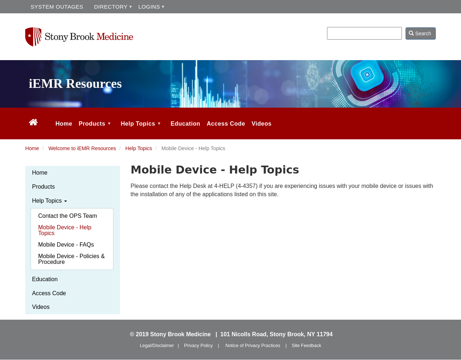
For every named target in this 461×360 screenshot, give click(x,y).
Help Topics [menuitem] (140, 129)
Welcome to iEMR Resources (82, 148)
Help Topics (138, 148)
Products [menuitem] (94, 129)
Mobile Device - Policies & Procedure (71, 259)
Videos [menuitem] (261, 123)
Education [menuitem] (185, 123)
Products (43, 187)
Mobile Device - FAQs (66, 245)
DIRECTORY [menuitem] (110, 6)
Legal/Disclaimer (157, 345)
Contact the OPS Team (67, 216)
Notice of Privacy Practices (252, 345)
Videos (41, 307)
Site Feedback (306, 345)
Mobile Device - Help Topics (64, 230)
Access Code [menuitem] (226, 123)
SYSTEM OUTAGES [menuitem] (57, 6)
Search (420, 33)
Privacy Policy (198, 345)
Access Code (49, 293)
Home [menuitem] (63, 123)
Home (32, 148)
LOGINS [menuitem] (149, 6)
